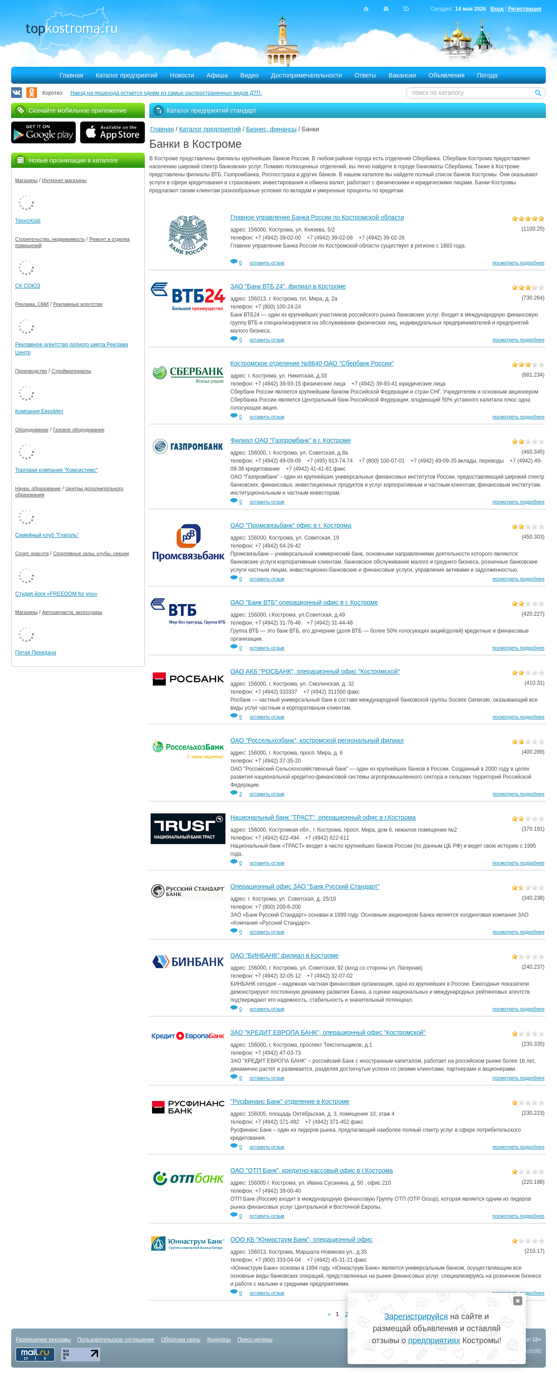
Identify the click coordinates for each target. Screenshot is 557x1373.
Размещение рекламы (43, 1339)
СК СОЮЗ (27, 286)
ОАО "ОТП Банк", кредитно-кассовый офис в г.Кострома (311, 1170)
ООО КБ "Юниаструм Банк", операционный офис (301, 1239)
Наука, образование (38, 488)
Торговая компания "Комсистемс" (56, 470)
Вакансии (402, 75)
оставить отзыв (267, 262)
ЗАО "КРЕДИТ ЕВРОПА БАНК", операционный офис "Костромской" (328, 1032)
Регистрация (524, 9)
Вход (497, 9)
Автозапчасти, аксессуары (72, 612)
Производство (31, 371)
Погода (487, 75)
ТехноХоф (28, 221)
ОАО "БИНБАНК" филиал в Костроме (284, 955)
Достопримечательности (306, 75)
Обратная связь (180, 1339)
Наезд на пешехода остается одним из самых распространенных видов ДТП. (166, 93)
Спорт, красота (32, 553)
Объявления (447, 75)
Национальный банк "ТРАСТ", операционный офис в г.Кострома (323, 817)
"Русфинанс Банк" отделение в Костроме (289, 1101)
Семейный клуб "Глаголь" (47, 535)
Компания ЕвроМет (39, 411)
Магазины (26, 180)
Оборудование (32, 429)
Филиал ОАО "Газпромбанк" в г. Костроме (290, 440)
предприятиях (434, 1340)
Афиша (217, 75)
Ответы (365, 75)
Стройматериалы (71, 371)
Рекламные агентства (77, 304)
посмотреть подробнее (518, 262)
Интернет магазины (64, 180)
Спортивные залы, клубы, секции (91, 553)
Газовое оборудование (79, 429)
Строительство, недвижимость (50, 239)
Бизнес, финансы (271, 129)
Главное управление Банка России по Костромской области (317, 217)
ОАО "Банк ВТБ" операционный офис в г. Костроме (304, 602)
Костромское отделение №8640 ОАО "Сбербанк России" (312, 363)
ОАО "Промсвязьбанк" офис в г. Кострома (290, 525)
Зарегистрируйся (416, 1316)
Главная (71, 75)
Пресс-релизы (255, 1339)
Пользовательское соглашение (116, 1339)
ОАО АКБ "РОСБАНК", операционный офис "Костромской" (315, 671)
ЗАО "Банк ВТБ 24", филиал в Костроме (288, 286)
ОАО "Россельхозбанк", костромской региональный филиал (317, 740)
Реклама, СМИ (32, 304)
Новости (182, 75)
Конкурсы (219, 1339)
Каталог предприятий (127, 75)
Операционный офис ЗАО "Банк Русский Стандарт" (305, 886)
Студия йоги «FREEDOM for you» (56, 594)
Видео (249, 75)
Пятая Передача (35, 653)
